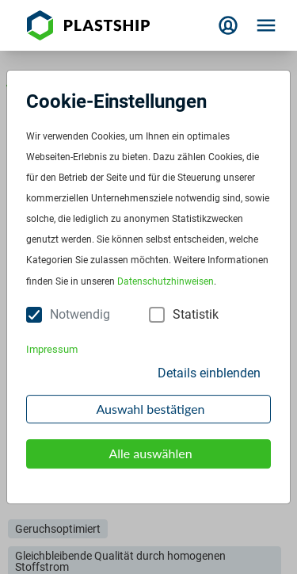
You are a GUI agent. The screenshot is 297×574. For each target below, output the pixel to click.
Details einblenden (209, 373)
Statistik (196, 314)
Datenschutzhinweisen (165, 281)
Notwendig (80, 314)
